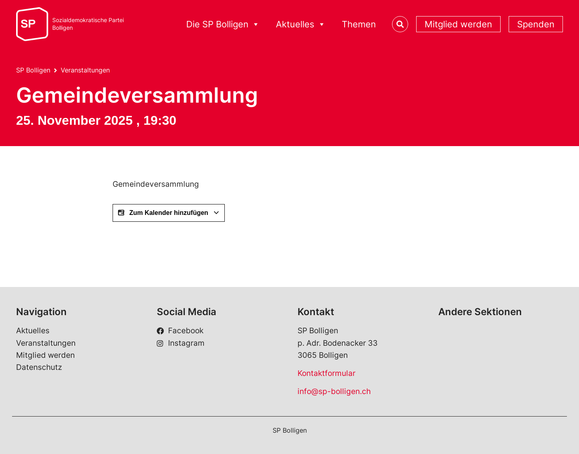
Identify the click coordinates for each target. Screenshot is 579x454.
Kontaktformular (326, 373)
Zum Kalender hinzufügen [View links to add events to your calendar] (169, 213)
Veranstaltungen (85, 70)
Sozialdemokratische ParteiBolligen (88, 24)
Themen (359, 24)
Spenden (535, 24)
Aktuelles (32, 330)
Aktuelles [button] (301, 24)
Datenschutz (39, 367)
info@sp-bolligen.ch (334, 391)
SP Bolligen (33, 70)
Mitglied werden (458, 24)
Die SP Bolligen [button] (223, 24)
